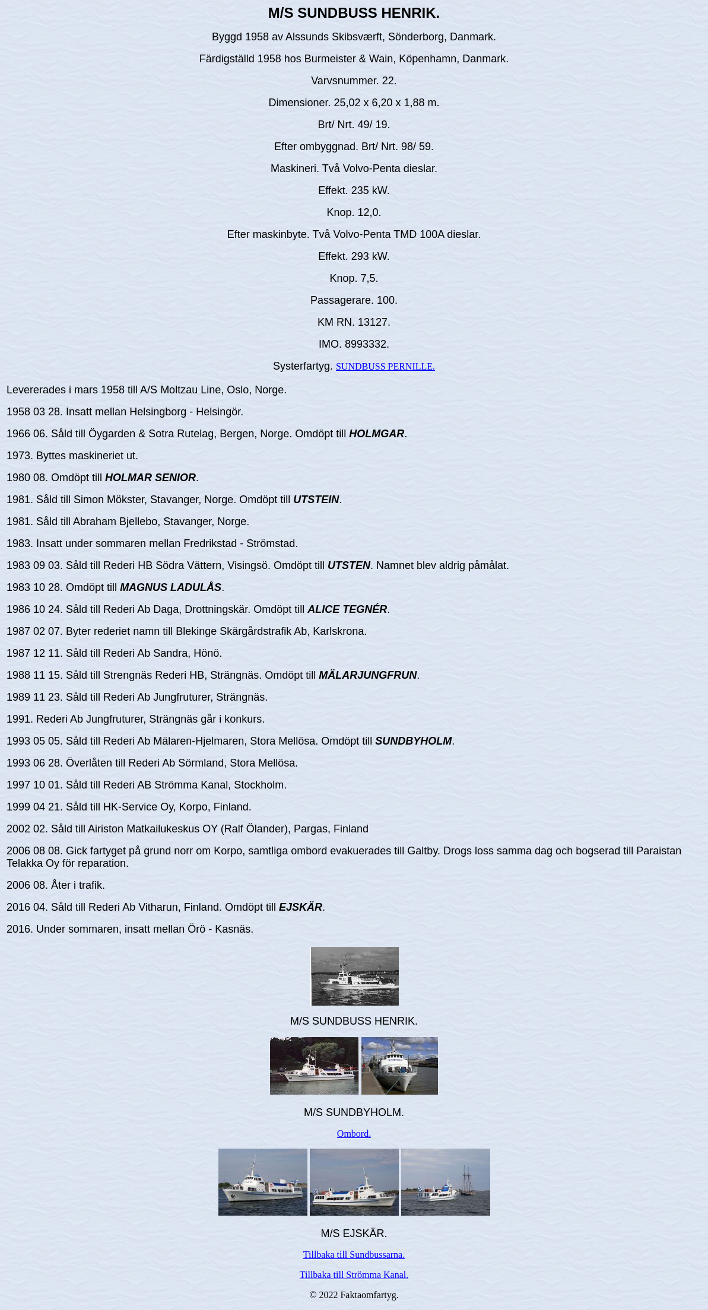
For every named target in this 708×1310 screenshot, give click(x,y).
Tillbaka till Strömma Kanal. (354, 1275)
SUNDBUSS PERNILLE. (385, 366)
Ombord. (354, 1133)
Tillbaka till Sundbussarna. (354, 1254)
